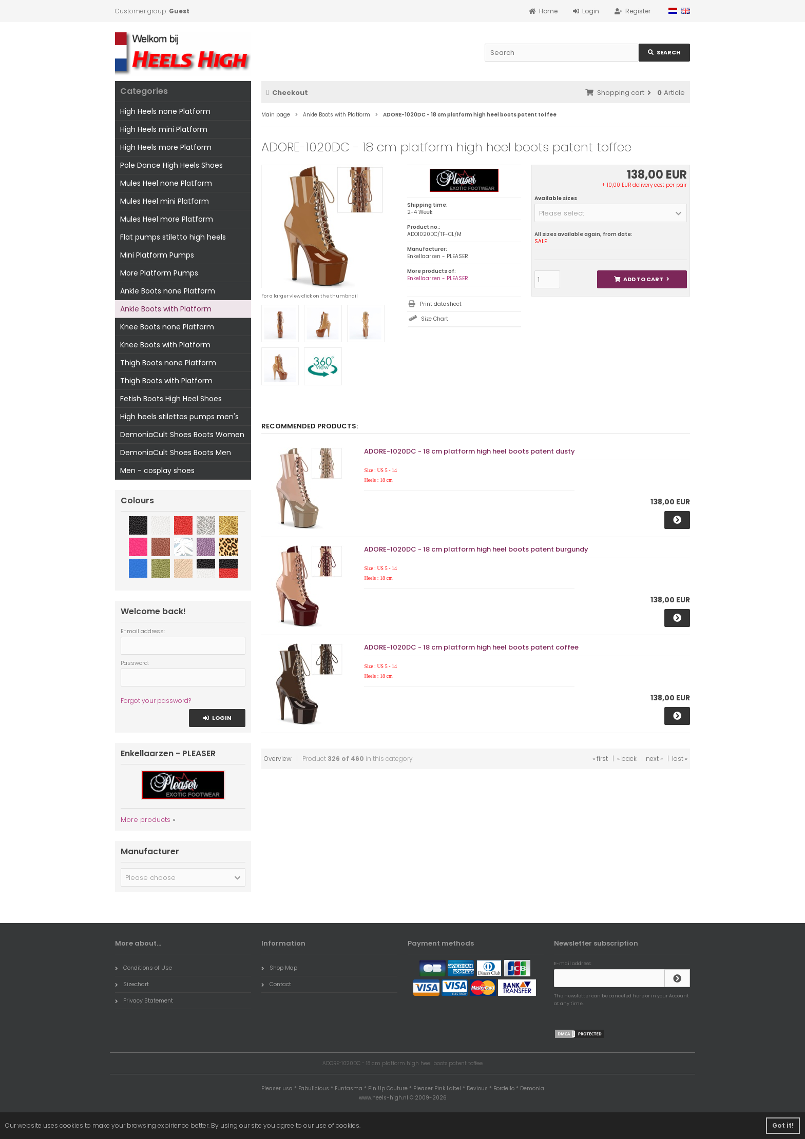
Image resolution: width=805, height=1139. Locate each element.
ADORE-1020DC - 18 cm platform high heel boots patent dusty (469, 451)
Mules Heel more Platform (166, 219)
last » (679, 758)
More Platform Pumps (159, 273)
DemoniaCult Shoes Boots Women (182, 434)
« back (627, 758)
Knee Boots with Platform (165, 345)
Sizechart (132, 984)
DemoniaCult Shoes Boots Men (175, 452)
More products (145, 819)
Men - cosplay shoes (157, 470)
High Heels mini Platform (163, 129)
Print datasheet (441, 304)
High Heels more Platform (166, 147)
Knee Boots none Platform (167, 327)
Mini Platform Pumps (157, 255)
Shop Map (279, 968)
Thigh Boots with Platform (166, 381)
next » (654, 758)
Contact (276, 984)
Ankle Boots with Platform (166, 309)
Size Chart (434, 319)
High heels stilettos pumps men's (179, 416)
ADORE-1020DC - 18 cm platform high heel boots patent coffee (471, 647)
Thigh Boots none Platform (168, 363)
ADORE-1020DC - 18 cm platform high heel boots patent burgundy (476, 549)
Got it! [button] (783, 1125)
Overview (278, 758)
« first (600, 758)
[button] (610, 213)
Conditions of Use (143, 968)
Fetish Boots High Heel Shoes (171, 399)
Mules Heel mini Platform (164, 201)
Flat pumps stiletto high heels (173, 237)
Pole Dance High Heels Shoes (171, 165)
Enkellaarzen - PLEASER (437, 278)
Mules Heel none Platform (166, 183)
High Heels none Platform (165, 111)
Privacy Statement (144, 1000)
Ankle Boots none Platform (167, 291)
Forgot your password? (156, 700)
